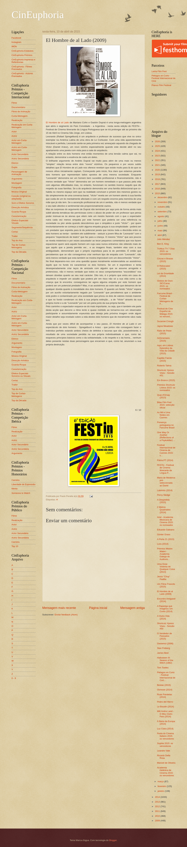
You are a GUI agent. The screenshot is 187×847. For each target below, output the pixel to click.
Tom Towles (163, 667)
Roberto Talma (164, 365)
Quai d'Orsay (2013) (163, 396)
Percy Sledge (163, 495)
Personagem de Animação (19, 173)
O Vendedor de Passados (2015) (164, 636)
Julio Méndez (163, 239)
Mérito (15, 488)
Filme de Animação (21, 111)
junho (161, 225)
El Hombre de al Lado (57, 122)
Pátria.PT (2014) (165, 460)
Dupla (14, 167)
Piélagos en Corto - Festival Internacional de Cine (164, 78)
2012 (157, 806)
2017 (157, 184)
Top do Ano (17, 240)
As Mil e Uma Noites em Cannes (163, 415)
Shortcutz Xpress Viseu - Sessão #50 (165, 626)
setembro (162, 211)
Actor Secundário (20, 154)
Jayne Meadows (165, 326)
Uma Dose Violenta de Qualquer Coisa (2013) (166, 568)
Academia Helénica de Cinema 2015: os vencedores (165, 771)
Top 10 (15, 546)
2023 (157, 155)
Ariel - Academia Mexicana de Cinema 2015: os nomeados (165, 521)
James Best (163, 653)
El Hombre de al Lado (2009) (165, 592)
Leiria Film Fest (159, 71)
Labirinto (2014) (164, 490)
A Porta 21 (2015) (165, 539)
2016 (157, 188)
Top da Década (19, 252)
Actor (14, 131)
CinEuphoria (38, 14)
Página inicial (98, 608)
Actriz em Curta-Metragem (19, 148)
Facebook (16, 38)
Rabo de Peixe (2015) (164, 332)
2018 (157, 179)
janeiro (161, 791)
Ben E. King (163, 244)
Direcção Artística (20, 207)
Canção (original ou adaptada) (21, 197)
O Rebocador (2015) (163, 267)
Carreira (16, 480)
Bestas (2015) (164, 685)
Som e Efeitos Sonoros (23, 203)
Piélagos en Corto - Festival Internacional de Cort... (166, 676)
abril (160, 235)
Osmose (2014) (164, 689)
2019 (157, 174)
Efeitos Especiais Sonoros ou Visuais (21, 374)
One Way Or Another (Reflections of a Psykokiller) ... (166, 436)
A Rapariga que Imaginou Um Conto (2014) (165, 609)
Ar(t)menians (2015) (163, 339)
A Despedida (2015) (163, 501)
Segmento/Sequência (22, 227)
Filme (14, 103)
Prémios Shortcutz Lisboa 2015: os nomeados (166, 387)
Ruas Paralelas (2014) (164, 695)
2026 (157, 141)
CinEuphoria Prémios (22, 55)
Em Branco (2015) (166, 380)
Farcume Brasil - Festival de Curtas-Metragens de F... (165, 298)
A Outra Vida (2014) (163, 617)
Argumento (17, 178)
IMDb (14, 46)
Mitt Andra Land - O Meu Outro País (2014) (165, 714)
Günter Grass (163, 534)
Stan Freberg (163, 648)
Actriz (14, 136)
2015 (157, 193)
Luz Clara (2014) (165, 728)
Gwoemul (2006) (165, 643)
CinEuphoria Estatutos (22, 51)
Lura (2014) (163, 544)
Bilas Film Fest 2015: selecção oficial (166, 405)
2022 (157, 160)
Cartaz (15, 231)
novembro (163, 202)
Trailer (15, 236)
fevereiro (162, 786)
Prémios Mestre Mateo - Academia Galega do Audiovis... (164, 554)
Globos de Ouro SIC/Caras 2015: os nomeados (165, 284)
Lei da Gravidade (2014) (165, 274)
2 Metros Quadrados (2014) (164, 510)
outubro (162, 206)
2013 (157, 802)
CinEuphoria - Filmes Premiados (22, 67)
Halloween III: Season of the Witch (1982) (165, 660)
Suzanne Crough (165, 321)
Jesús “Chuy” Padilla (163, 577)
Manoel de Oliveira (166, 763)
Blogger (113, 840)
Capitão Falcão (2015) (164, 359)
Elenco (15, 163)
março (161, 781)
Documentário (18, 107)
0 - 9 (14, 678)
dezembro (163, 197)
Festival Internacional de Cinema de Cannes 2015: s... (166, 450)
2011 (157, 811)
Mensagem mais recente (59, 608)
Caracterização (19, 216)
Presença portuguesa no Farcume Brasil (166, 425)
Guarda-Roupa (19, 211)
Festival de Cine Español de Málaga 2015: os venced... (165, 312)
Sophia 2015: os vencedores (165, 744)
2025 (157, 146)
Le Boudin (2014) (165, 706)
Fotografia (17, 187)
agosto (161, 216)
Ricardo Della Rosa (163, 756)
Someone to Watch (21, 493)
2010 (157, 816)
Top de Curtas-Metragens (19, 246)
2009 (157, 820)
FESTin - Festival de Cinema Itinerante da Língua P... (165, 469)
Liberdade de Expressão (24, 484)
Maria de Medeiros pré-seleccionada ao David (166, 481)
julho (160, 221)
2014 (157, 797)
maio (160, 230)
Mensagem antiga (132, 608)
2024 (157, 151)
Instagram (16, 42)
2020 (157, 170)
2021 (157, 165)
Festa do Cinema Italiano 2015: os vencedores (165, 736)
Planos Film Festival (161, 85)
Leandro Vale (163, 750)
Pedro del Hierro (165, 702)
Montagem (17, 183)
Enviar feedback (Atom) (66, 614)
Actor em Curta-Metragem (19, 141)
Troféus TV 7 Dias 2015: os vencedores (166, 251)
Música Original (19, 191)
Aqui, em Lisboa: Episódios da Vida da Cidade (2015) (166, 349)
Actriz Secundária (20, 158)
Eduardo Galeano (165, 529)
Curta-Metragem (20, 116)
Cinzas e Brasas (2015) (165, 259)
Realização (17, 120)
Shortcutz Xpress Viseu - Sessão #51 (165, 373)
